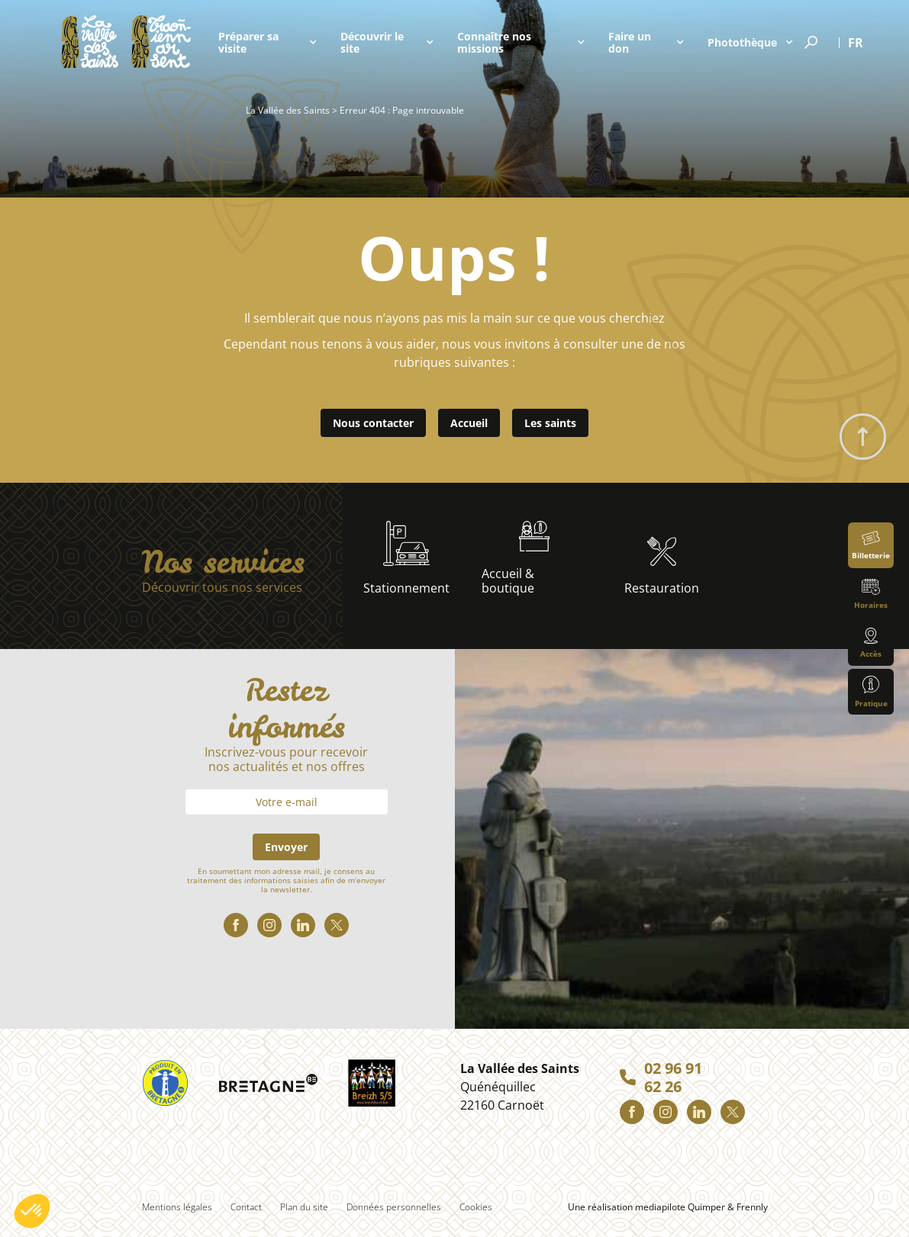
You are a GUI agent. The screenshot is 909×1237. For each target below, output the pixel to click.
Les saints (550, 423)
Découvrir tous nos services (222, 587)
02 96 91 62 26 (673, 1077)
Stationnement (406, 558)
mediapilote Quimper (680, 1206)
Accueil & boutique (515, 558)
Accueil (469, 423)
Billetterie (871, 546)
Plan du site (304, 1206)
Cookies (475, 1206)
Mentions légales (177, 1206)
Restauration (661, 566)
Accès (871, 643)
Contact (246, 1206)
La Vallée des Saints (288, 110)
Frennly (752, 1206)
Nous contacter (373, 423)
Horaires (871, 595)
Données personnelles (394, 1206)
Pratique (871, 692)
